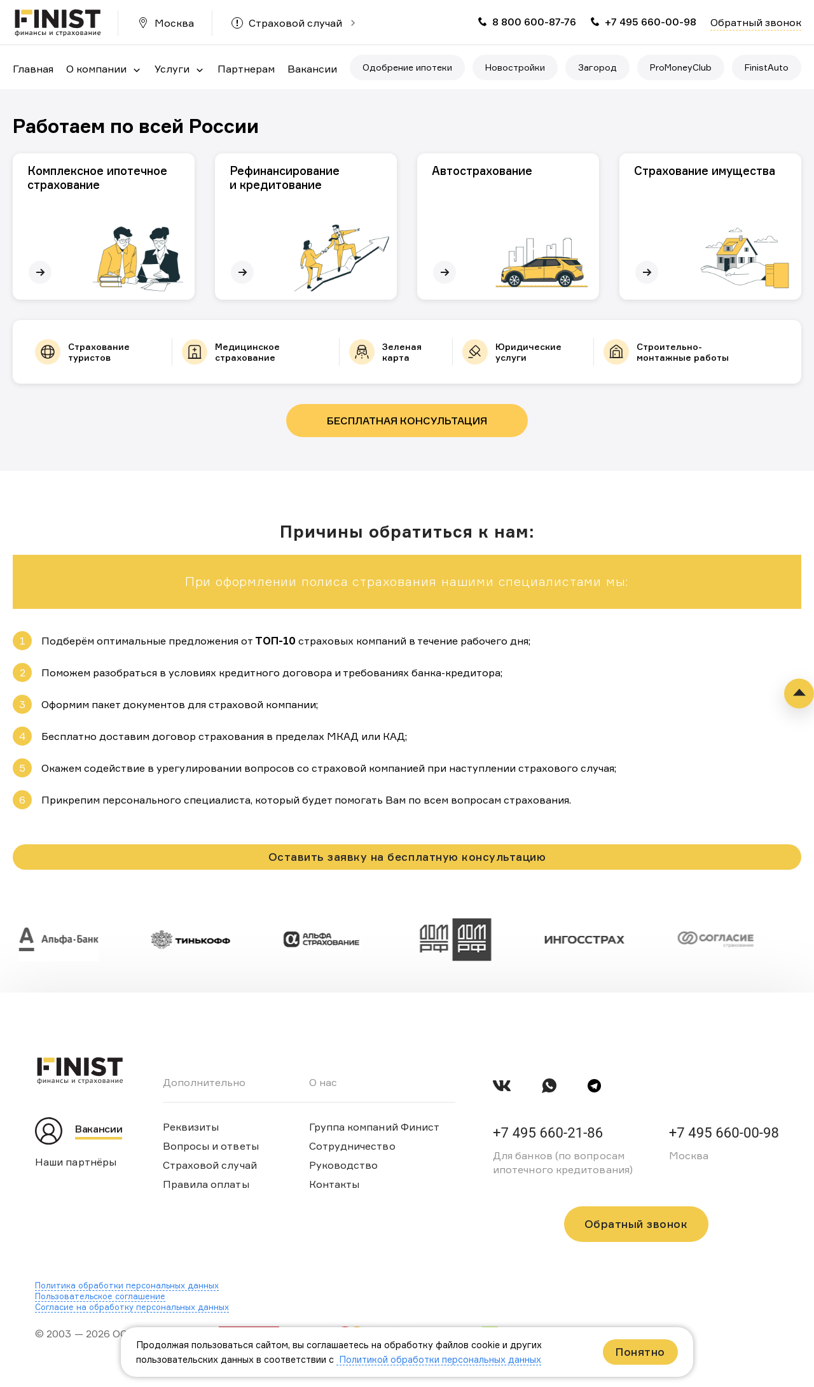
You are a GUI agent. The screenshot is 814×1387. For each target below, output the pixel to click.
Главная (33, 68)
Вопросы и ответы (211, 1146)
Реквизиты (191, 1126)
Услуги (172, 68)
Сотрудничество (352, 1146)
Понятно (640, 1351)
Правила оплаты (206, 1184)
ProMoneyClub (681, 67)
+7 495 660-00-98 (650, 21)
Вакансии (312, 68)
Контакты (334, 1184)
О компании (96, 68)
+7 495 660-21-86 (548, 1133)
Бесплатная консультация (407, 420)
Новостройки (515, 67)
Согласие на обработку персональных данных (132, 1307)
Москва (174, 23)
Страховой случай (295, 23)
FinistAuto (767, 67)
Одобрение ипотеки (407, 67)
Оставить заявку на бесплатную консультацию (407, 856)
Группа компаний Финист (374, 1126)
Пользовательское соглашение (100, 1296)
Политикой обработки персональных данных (438, 1359)
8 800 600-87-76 (534, 21)
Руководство (343, 1165)
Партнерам (246, 68)
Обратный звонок (755, 22)
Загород (597, 67)
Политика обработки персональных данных (127, 1285)
